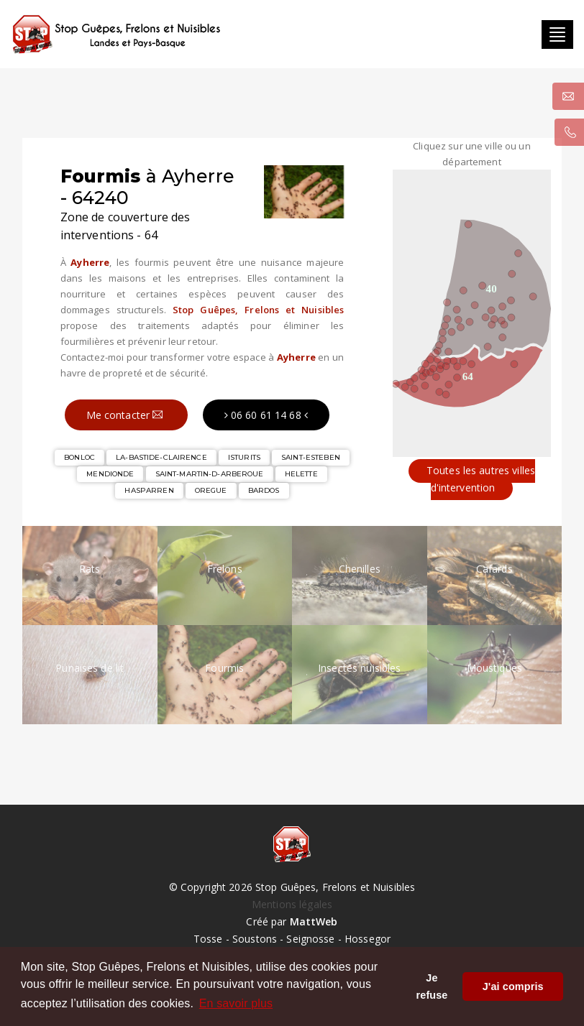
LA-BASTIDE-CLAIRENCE (161, 457)
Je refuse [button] (432, 986)
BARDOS (264, 490)
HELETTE (301, 474)
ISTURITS (244, 457)
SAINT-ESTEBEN (310, 457)
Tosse (208, 939)
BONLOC (79, 457)
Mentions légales (292, 904)
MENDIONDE (110, 474)
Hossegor (368, 939)
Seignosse (310, 939)
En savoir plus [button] (236, 1003)
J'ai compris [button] (513, 986)
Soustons (254, 939)
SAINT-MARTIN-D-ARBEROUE (209, 474)
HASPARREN (148, 490)
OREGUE (211, 490)
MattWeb (314, 921)
